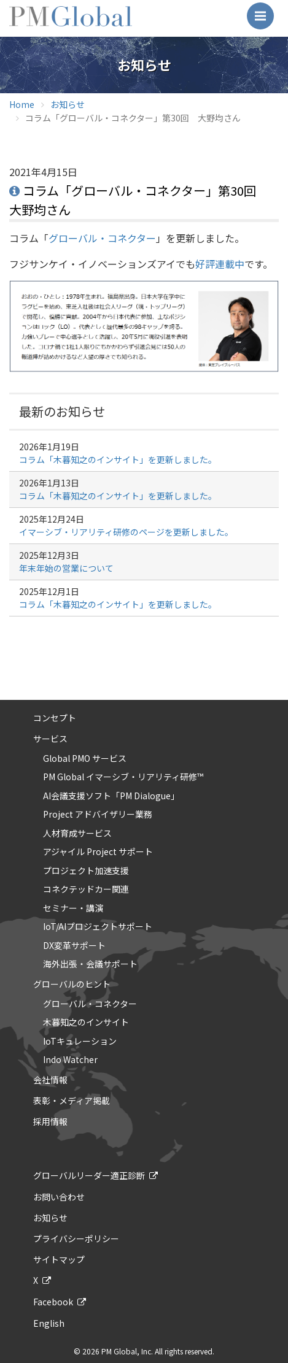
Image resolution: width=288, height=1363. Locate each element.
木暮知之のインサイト (86, 1022)
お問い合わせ (59, 1197)
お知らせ (67, 104)
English (48, 1323)
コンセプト (54, 718)
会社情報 (50, 1079)
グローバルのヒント (72, 984)
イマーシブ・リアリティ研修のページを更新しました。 (126, 532)
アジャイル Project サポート (98, 852)
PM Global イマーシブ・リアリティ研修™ (123, 777)
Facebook (53, 1302)
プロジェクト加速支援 (86, 871)
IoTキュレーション (80, 1041)
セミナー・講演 (73, 908)
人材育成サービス (77, 833)
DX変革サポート (74, 945)
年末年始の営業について (66, 568)
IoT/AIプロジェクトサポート (97, 926)
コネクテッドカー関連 (86, 889)
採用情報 (50, 1121)
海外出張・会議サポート (90, 964)
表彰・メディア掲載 (71, 1100)
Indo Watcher (70, 1059)
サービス (50, 738)
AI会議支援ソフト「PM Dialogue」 (111, 796)
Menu (264, 9)
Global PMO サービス (84, 758)
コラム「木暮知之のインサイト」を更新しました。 (118, 459)
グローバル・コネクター (102, 238)
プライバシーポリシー (76, 1238)
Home (21, 104)
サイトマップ (59, 1259)
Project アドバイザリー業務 (97, 814)
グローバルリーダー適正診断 (89, 1175)
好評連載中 (219, 263)
